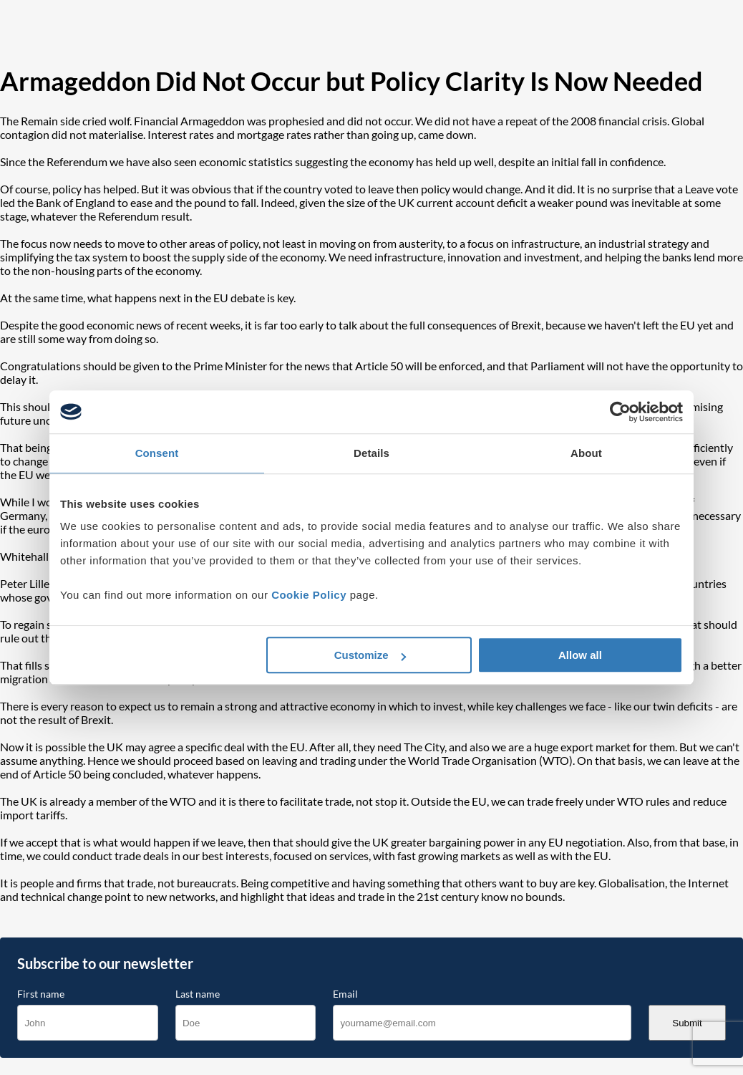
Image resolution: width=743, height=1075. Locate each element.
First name (40, 994)
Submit (686, 1023)
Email (345, 994)
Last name (197, 994)
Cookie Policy (308, 595)
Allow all (580, 655)
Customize (370, 655)
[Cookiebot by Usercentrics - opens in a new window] (620, 412)
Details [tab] (371, 453)
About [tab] (586, 453)
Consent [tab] (157, 453)
